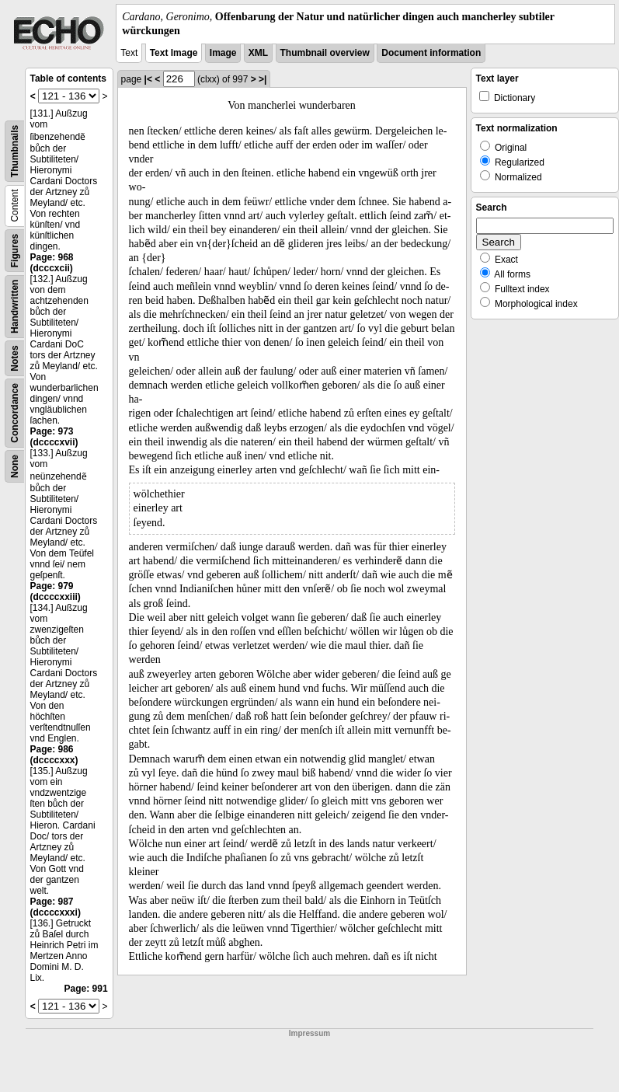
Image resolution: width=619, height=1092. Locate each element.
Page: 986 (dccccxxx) (54, 755)
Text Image (174, 52)
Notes (14, 359)
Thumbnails (14, 151)
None (14, 466)
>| (262, 79)
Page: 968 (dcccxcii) (52, 263)
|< (148, 79)
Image (223, 52)
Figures (14, 250)
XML (258, 52)
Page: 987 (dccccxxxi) (55, 907)
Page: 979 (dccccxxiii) (55, 591)
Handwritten (14, 306)
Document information (431, 52)
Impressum (309, 1033)
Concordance (14, 413)
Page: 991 (86, 988)
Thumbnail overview (325, 52)
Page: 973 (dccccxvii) (54, 437)
